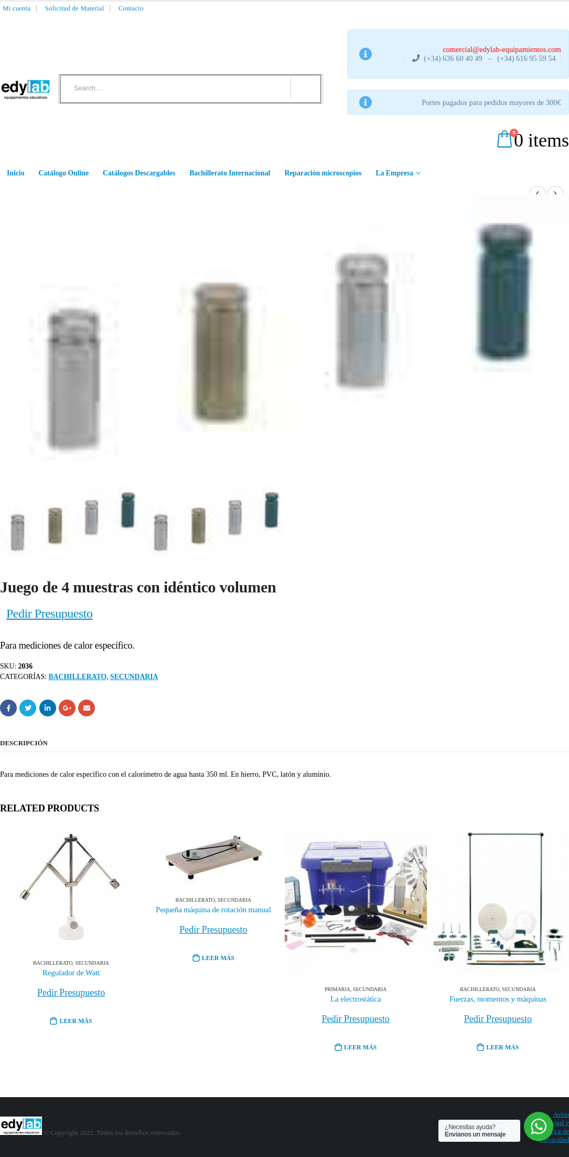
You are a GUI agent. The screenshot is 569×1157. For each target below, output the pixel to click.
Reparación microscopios (322, 173)
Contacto (131, 8)
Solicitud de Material (74, 8)
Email (86, 708)
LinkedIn (47, 708)
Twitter (27, 708)
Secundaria (134, 677)
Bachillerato (78, 677)
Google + (67, 708)
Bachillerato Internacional (229, 173)
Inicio (16, 173)
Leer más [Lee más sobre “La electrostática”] (360, 1047)
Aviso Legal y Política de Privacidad (554, 1126)
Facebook (8, 708)
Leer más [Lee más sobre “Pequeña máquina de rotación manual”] (218, 958)
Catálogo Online (64, 173)
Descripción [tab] (24, 743)
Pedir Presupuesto (49, 613)
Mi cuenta (16, 8)
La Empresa (394, 173)
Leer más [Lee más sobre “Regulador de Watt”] (75, 1021)
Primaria (337, 989)
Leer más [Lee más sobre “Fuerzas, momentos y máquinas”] (502, 1047)
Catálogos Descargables (139, 173)
